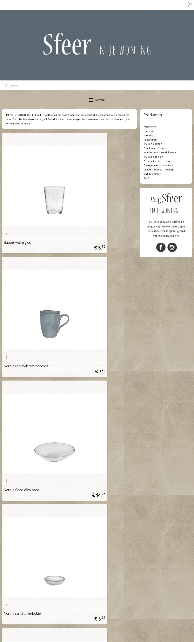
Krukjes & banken (153, 156)
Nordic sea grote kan (20, 537)
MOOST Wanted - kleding (158, 169)
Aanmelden (76, 581)
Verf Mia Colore (152, 173)
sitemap (85, 634)
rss (92, 634)
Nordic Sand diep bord (21, 286)
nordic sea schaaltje (88, 453)
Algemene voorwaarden (16, 572)
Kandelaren (150, 139)
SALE (146, 178)
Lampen (148, 130)
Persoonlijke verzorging (156, 161)
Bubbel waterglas (17, 202)
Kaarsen (148, 135)
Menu (97, 99)
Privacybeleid (10, 576)
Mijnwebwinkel (137, 634)
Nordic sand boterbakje (91, 286)
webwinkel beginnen (105, 634)
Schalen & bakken (153, 148)
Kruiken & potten (152, 143)
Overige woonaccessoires (158, 165)
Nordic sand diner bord (22, 453)
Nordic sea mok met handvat (95, 202)
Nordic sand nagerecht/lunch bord (100, 370)
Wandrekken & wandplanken (159, 152)
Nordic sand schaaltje (21, 370)
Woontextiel (149, 126)
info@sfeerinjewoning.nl (25, 617)
